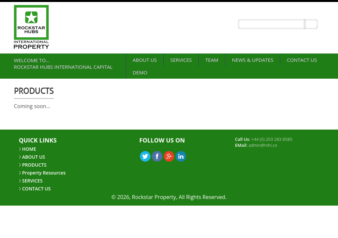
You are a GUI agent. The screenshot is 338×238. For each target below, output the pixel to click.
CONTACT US (302, 60)
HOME (29, 149)
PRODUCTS (34, 165)
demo (140, 72)
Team (212, 60)
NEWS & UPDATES (253, 60)
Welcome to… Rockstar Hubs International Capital (63, 63)
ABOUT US (145, 60)
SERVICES (181, 60)
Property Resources (44, 173)
